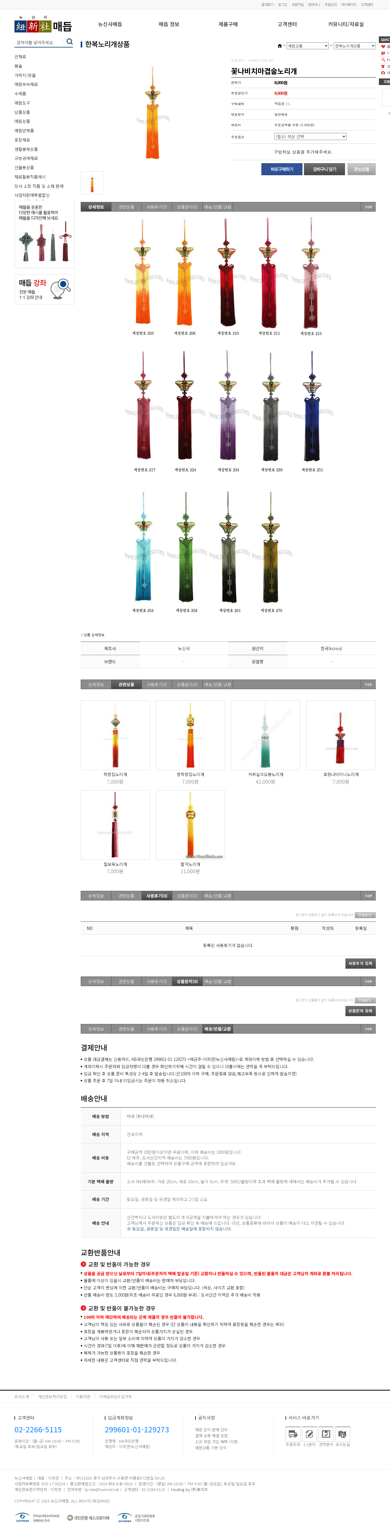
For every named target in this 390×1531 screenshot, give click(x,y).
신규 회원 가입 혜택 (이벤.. (217, 1441)
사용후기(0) (157, 207)
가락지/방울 (25, 75)
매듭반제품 (24, 130)
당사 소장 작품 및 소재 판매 (39, 186)
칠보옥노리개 (115, 864)
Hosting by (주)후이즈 (189, 1489)
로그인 (282, 4)
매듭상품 (22, 121)
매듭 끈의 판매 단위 (211, 1429)
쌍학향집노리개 (190, 774)
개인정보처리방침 (52, 1396)
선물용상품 (24, 167)
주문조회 (331, 4)
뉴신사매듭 (110, 24)
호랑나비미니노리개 (341, 774)
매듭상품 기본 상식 (210, 1447)
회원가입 (298, 4)
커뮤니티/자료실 (346, 24)
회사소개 (21, 1396)
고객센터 (367, 4)
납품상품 (22, 112)
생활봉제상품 (26, 149)
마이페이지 (348, 4)
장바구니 (314, 4)
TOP (368, 206)
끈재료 (20, 56)
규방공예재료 (26, 158)
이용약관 (83, 1396)
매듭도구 (22, 103)
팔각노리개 (190, 864)
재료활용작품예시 (30, 177)
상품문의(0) (187, 207)
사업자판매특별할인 (32, 195)
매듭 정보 (169, 24)
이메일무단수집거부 (115, 1396)
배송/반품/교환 (217, 207)
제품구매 (228, 24)
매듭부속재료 (26, 84)
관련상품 (126, 207)
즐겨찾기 (267, 4)
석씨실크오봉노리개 (265, 774)
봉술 (18, 66)
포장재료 (22, 140)
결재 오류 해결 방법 (211, 1435)
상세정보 (96, 207)
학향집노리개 (115, 774)
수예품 (20, 93)
